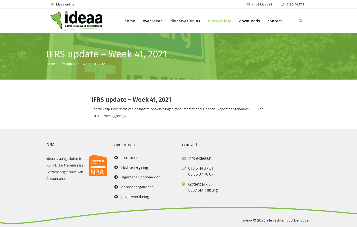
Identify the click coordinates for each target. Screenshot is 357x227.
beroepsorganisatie (137, 187)
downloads (249, 21)
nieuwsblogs (220, 21)
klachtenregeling (134, 167)
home (129, 21)
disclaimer (129, 157)
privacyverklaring (135, 196)
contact (275, 21)
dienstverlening (185, 21)
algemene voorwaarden (140, 177)
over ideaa (153, 21)
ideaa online (62, 4)
